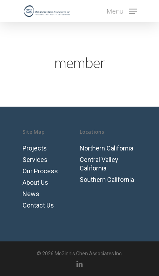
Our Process (40, 171)
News (31, 194)
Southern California (107, 179)
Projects (35, 148)
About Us (35, 182)
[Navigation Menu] (121, 10)
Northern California (106, 148)
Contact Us (38, 205)
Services (35, 159)
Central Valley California (99, 164)
